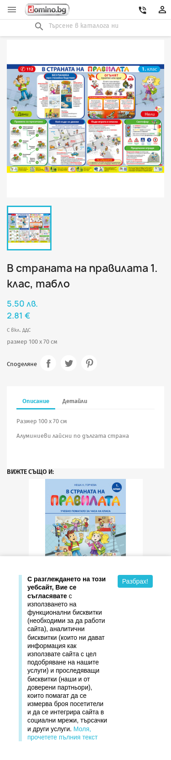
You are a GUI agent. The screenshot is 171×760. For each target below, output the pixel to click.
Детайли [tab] (74, 401)
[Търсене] (86, 26)
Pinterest (89, 363)
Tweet (69, 363)
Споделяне (48, 363)
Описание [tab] (35, 401)
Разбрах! (135, 581)
